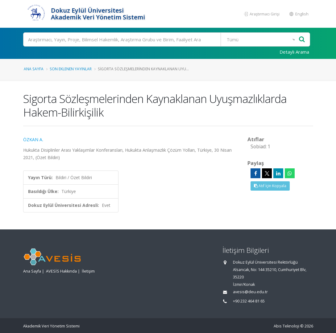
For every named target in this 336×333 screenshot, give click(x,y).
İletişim (88, 271)
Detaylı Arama (294, 52)
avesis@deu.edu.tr (250, 291)
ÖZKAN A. (33, 139)
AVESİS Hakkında (61, 271)
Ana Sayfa (34, 68)
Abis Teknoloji (286, 326)
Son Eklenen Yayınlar (71, 68)
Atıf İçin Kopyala (270, 185)
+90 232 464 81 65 (249, 301)
